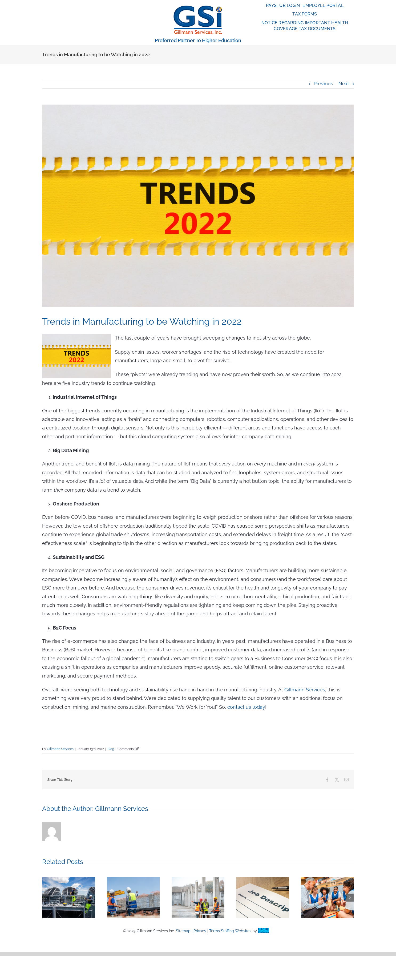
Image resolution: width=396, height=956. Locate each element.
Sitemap (183, 931)
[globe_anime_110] (198, 7)
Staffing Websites (236, 931)
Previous (323, 83)
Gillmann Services (304, 689)
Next (343, 83)
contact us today (246, 707)
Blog (110, 749)
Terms (214, 931)
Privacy (199, 931)
